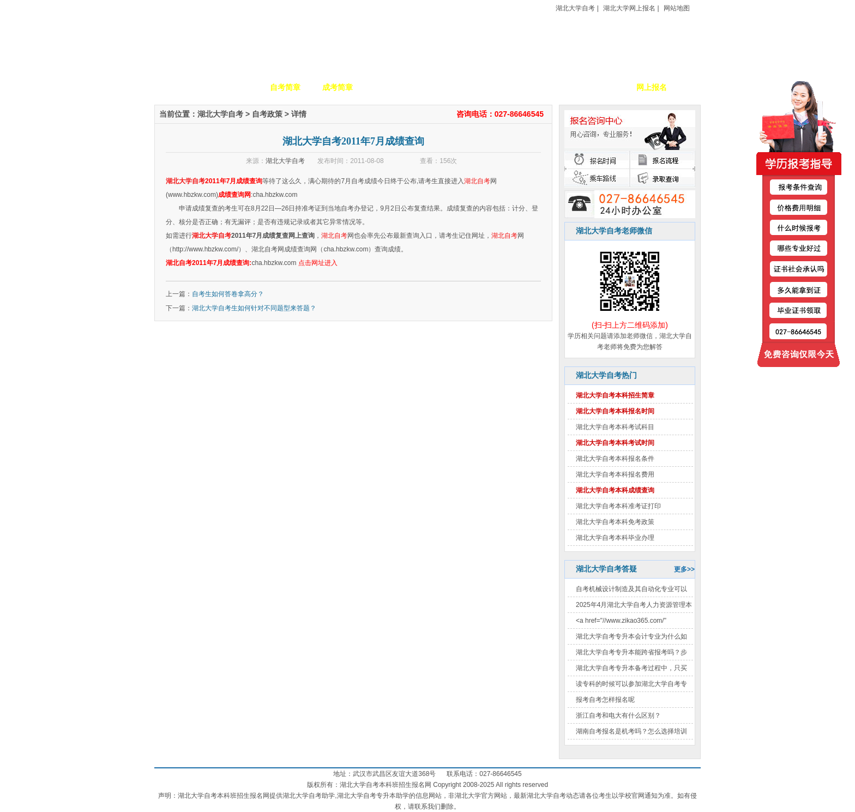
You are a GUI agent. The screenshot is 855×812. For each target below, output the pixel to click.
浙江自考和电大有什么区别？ (618, 715)
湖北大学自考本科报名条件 (615, 458)
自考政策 (494, 87)
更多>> (684, 569)
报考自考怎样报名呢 (605, 699)
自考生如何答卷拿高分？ (228, 294)
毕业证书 (599, 87)
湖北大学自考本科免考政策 (615, 522)
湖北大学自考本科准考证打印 (618, 506)
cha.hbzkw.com (274, 195)
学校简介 (233, 87)
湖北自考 (477, 181)
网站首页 (180, 87)
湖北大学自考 (575, 8)
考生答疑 (547, 87)
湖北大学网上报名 (629, 8)
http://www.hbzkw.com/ (205, 249)
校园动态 (442, 87)
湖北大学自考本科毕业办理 (615, 538)
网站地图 (677, 8)
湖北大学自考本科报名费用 (615, 474)
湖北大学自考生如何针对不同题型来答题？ (254, 308)
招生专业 (390, 87)
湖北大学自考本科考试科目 (615, 427)
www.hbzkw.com (192, 195)
